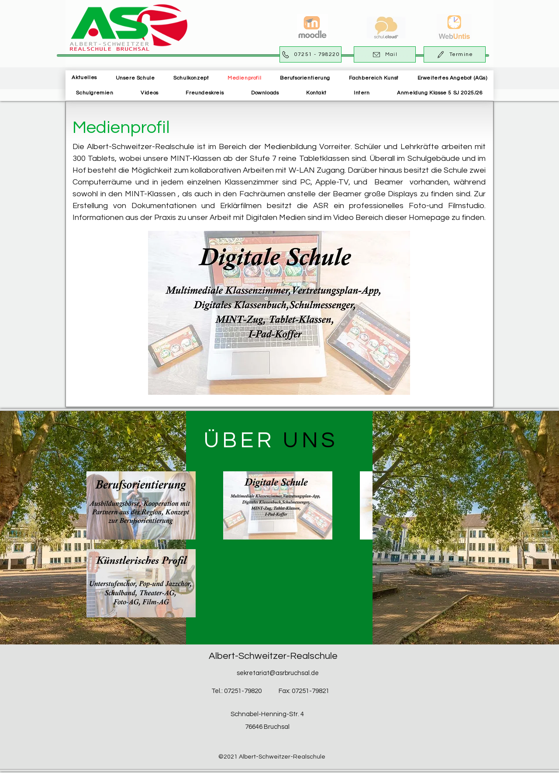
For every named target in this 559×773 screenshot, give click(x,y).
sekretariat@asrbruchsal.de (278, 673)
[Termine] (455, 54)
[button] (135, 78)
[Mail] (385, 54)
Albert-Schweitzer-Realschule (273, 656)
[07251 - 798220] (311, 54)
